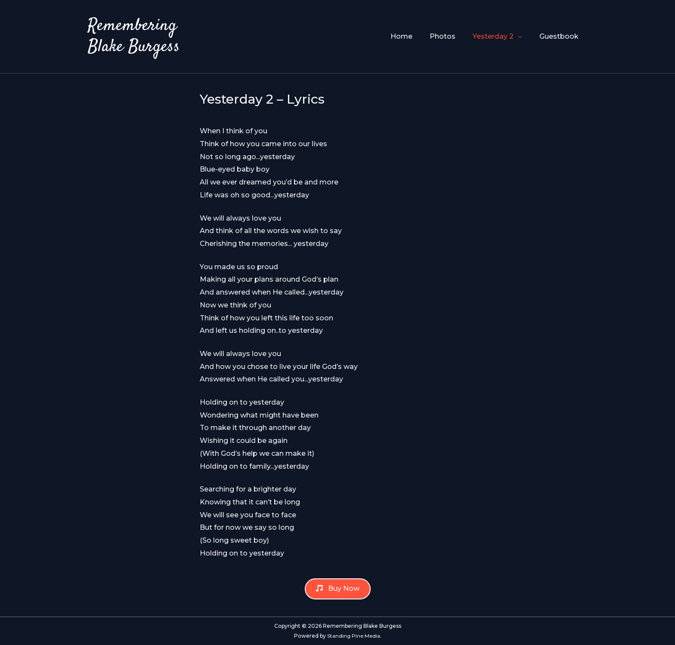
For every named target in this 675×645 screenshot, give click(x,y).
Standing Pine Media (353, 636)
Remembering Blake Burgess (134, 36)
